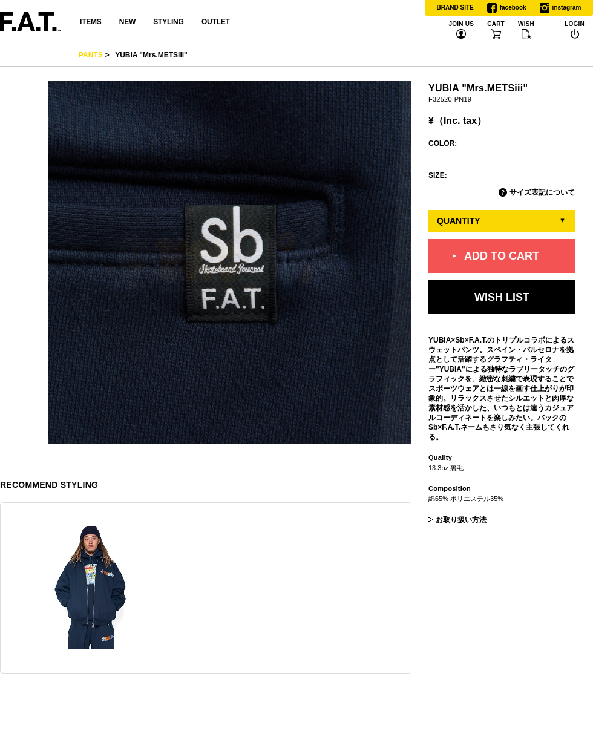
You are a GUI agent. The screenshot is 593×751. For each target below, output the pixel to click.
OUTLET (215, 22)
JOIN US (461, 24)
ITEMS (90, 22)
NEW (127, 22)
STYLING (168, 22)
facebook (506, 8)
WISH (526, 24)
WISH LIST (501, 296)
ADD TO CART (501, 255)
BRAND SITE (455, 7)
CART (496, 24)
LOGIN (575, 24)
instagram (561, 8)
